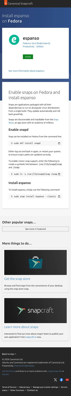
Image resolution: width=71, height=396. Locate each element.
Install (28, 56)
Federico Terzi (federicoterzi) (36, 43)
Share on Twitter (55, 379)
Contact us (32, 390)
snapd (50, 371)
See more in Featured (35, 229)
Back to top (9, 354)
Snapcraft (57, 371)
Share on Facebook (61, 379)
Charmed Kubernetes (24, 365)
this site (5, 374)
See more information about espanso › (27, 71)
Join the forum (8, 371)
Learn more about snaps (21, 327)
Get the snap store (17, 279)
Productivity (28, 46)
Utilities (39, 46)
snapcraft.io (30, 337)
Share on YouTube (67, 379)
